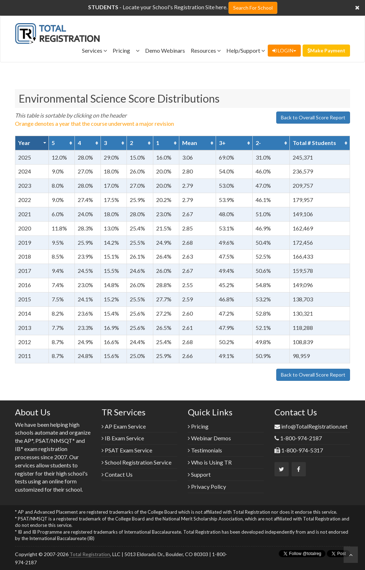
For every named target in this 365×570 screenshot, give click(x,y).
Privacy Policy (207, 486)
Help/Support (245, 50)
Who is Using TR (210, 462)
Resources (206, 50)
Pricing (126, 50)
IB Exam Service (123, 438)
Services (94, 50)
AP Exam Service (124, 426)
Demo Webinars (165, 50)
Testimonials (205, 450)
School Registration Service (136, 462)
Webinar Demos (209, 438)
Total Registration (90, 554)
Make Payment (326, 50)
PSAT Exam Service (127, 450)
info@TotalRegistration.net (314, 426)
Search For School (253, 8)
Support (199, 474)
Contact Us (117, 474)
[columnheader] (32, 143)
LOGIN (284, 50)
